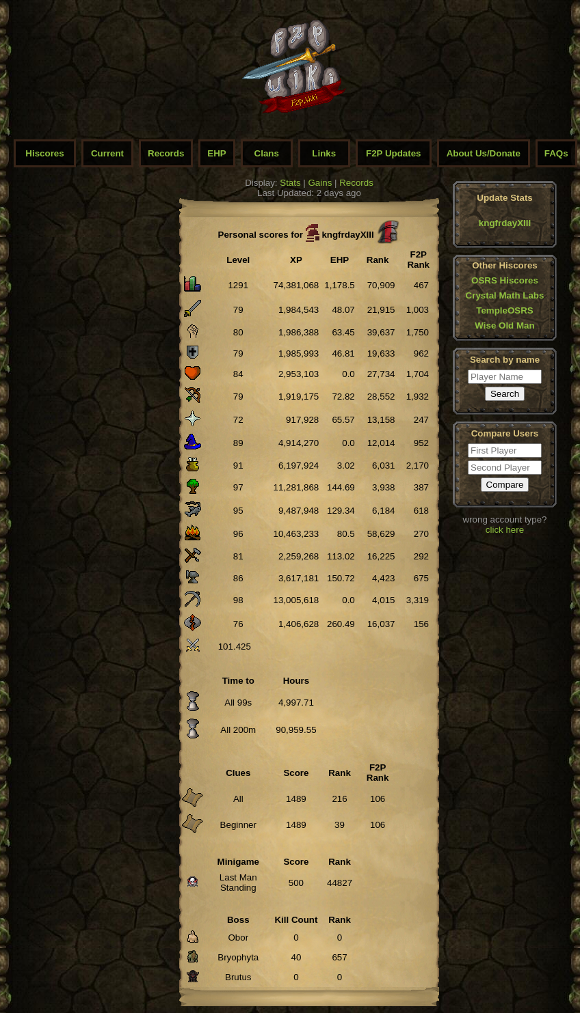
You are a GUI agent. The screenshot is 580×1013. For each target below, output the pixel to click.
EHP (216, 153)
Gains (320, 183)
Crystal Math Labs (505, 295)
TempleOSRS (504, 310)
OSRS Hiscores (504, 280)
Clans (266, 153)
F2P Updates (393, 153)
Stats (290, 183)
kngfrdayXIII (505, 223)
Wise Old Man (504, 325)
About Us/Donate (483, 153)
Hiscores (44, 153)
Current (107, 153)
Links (324, 153)
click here (505, 530)
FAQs (556, 153)
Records (166, 153)
